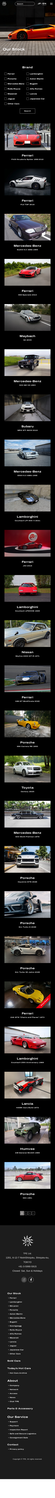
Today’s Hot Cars (22, 1387)
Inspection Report (21, 1448)
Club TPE (16, 1420)
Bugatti (14, 1340)
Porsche (15, 1328)
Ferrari (14, 1316)
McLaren (15, 1324)
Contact (14, 1463)
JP (38, 3)
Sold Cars (15, 1379)
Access (14, 1412)
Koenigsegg (17, 1344)
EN (44, 3)
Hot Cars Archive (21, 1391)
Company (16, 1404)
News (13, 1416)
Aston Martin (18, 1332)
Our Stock (16, 1312)
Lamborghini (17, 1320)
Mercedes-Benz (20, 1336)
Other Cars (17, 1372)
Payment (15, 1444)
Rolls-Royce (17, 1348)
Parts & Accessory (23, 1427)
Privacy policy (19, 1467)
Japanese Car (19, 1368)
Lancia (14, 1360)
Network (15, 1408)
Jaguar (14, 1364)
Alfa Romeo (17, 1352)
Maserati (15, 1356)
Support (15, 1440)
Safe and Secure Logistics (26, 1452)
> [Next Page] (34, 1232)
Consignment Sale (21, 1456)
